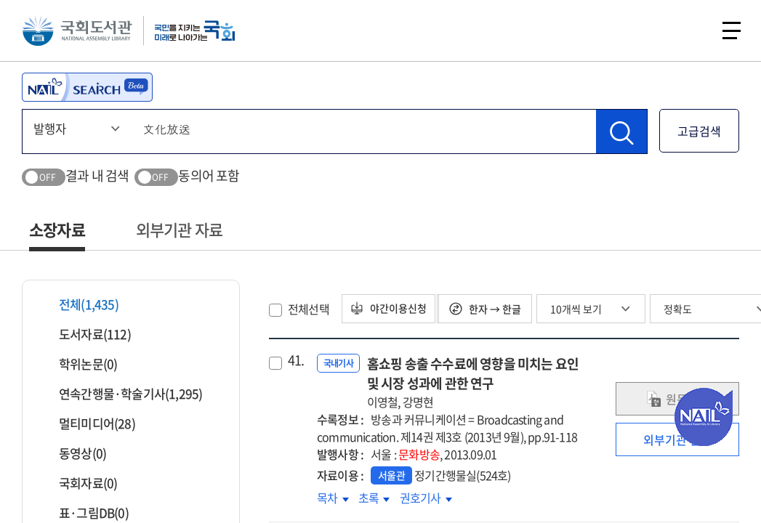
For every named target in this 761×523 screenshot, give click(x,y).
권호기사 (426, 497)
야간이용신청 (392, 308)
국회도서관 (80, 33)
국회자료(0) (79, 483)
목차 (333, 497)
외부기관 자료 (179, 229)
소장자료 (57, 229)
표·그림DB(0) (85, 512)
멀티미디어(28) (88, 423)
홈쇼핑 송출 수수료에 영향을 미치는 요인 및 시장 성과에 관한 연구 (477, 382)
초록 (374, 497)
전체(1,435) (79, 304)
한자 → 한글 (491, 308)
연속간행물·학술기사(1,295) (121, 393)
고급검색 (699, 130)
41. (296, 360)
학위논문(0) (79, 363)
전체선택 (308, 308)
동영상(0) (73, 453)
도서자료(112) (86, 334)
